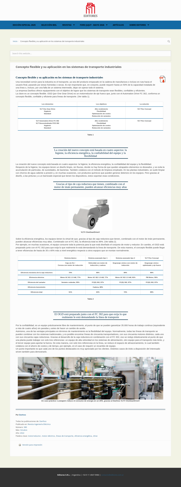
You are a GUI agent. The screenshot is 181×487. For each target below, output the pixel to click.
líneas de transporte (64, 436)
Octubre (23, 430)
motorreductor (34, 436)
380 (25, 427)
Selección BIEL (49, 25)
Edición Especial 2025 (24, 25)
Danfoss (22, 415)
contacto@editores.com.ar (112, 475)
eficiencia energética (83, 436)
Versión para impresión (30, 445)
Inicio (15, 41)
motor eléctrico (48, 436)
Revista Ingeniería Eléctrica (39, 424)
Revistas (66, 25)
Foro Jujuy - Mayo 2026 (92, 25)
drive (95, 436)
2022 (22, 433)
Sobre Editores (137, 25)
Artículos (118, 25)
